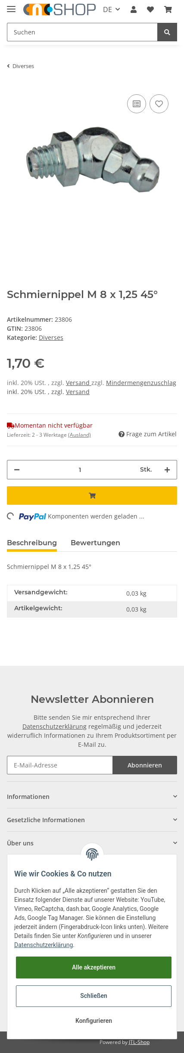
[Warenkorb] (168, 9)
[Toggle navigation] (11, 5)
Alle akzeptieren (93, 967)
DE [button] (107, 9)
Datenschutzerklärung (54, 726)
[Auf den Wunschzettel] (159, 103)
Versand (78, 383)
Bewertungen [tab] (95, 543)
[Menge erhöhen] (167, 469)
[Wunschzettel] (150, 9)
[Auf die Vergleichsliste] (136, 103)
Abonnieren (145, 765)
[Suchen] (82, 32)
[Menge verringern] (16, 469)
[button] (133, 9)
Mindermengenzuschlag (141, 383)
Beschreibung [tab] (32, 543)
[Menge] (80, 469)
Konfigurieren (93, 1020)
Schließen (93, 995)
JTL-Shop (139, 1042)
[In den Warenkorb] (92, 495)
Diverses (51, 337)
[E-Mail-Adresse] (60, 765)
